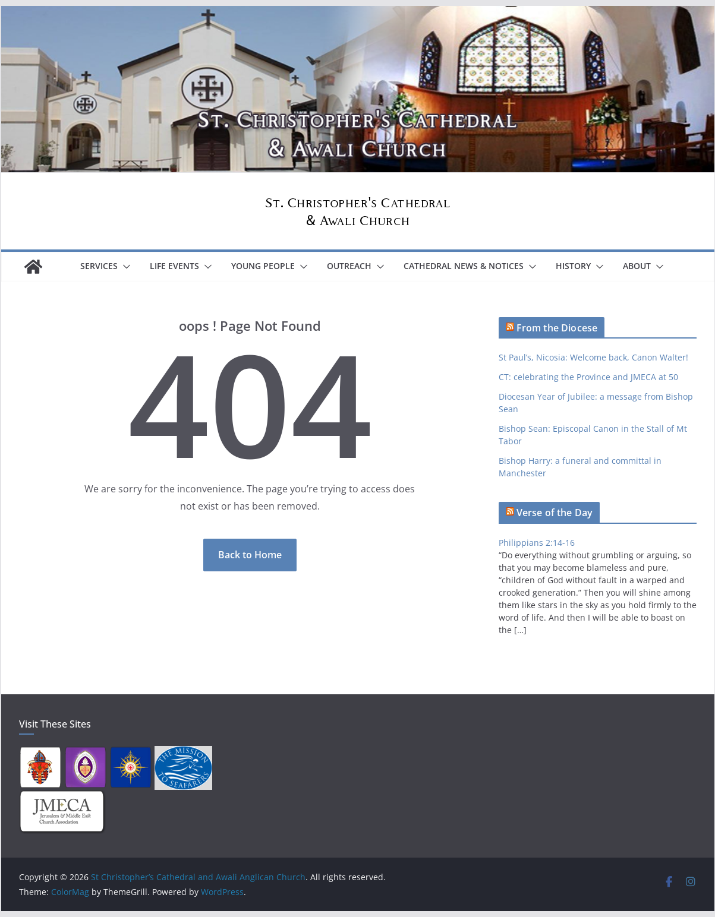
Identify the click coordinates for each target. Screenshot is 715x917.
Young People (263, 265)
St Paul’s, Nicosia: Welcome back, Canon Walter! (593, 357)
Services (99, 265)
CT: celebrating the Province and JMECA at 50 (588, 376)
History (573, 265)
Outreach (349, 265)
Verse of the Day (554, 512)
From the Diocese (557, 327)
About (637, 265)
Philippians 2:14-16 (537, 542)
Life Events (174, 265)
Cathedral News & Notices (464, 265)
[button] (124, 267)
